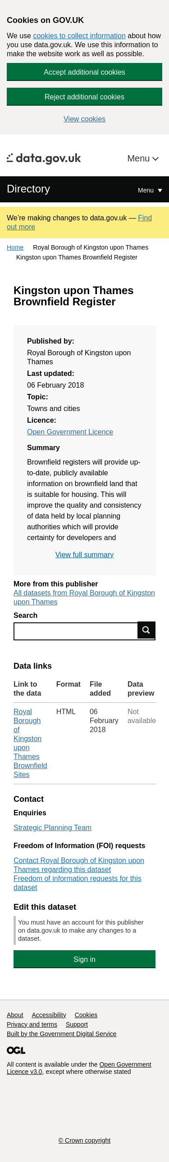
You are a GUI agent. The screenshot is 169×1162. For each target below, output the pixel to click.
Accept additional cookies (84, 72)
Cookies (86, 1015)
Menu (139, 158)
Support (77, 1024)
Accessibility (49, 1015)
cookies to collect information (79, 36)
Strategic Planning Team (52, 827)
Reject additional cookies (84, 97)
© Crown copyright (84, 1140)
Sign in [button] (84, 959)
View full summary (84, 555)
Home (15, 247)
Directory (28, 189)
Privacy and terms (32, 1024)
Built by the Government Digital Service (62, 1033)
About (15, 1015)
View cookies (84, 119)
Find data (146, 630)
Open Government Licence (70, 432)
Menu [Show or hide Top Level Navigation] (146, 190)
